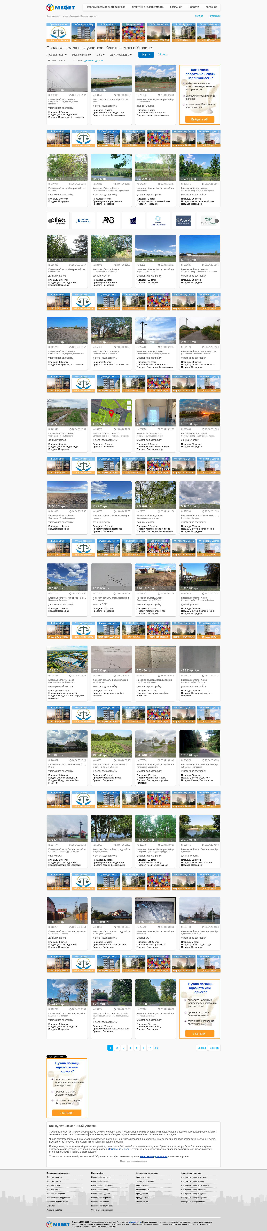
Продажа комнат (53, 1181)
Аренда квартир (143, 1177)
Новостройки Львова (100, 1202)
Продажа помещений (55, 1193)
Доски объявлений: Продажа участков (79, 16)
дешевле (88, 60)
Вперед (202, 1047)
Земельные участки (119, 1149)
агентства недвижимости (153, 1156)
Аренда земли (142, 1193)
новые (62, 60)
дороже (99, 60)
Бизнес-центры (142, 1202)
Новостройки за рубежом (102, 1206)
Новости (194, 7)
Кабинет (199, 16)
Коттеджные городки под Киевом (195, 1185)
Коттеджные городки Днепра (193, 1189)
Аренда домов (142, 1185)
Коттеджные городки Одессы (193, 1193)
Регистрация (215, 16)
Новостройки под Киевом (102, 1185)
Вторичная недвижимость (148, 7)
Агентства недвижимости (57, 1202)
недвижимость (140, 1161)
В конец (214, 1047)
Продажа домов (53, 1185)
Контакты (50, 1206)
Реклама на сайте (54, 1210)
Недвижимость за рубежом (58, 1198)
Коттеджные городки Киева (192, 1181)
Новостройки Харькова (101, 1198)
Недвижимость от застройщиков (105, 7)
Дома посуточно (143, 1189)
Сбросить (163, 54)
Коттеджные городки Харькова (194, 1198)
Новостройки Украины (101, 1177)
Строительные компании (102, 1210)
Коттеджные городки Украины (194, 1177)
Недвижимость (52, 16)
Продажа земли (53, 1189)
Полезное (211, 7)
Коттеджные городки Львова (193, 1202)
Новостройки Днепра (100, 1189)
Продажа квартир (54, 1177)
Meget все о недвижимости (58, 1224)
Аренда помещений (144, 1198)
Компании (176, 7)
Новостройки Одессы (100, 1193)
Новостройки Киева (99, 1181)
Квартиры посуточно (145, 1181)
